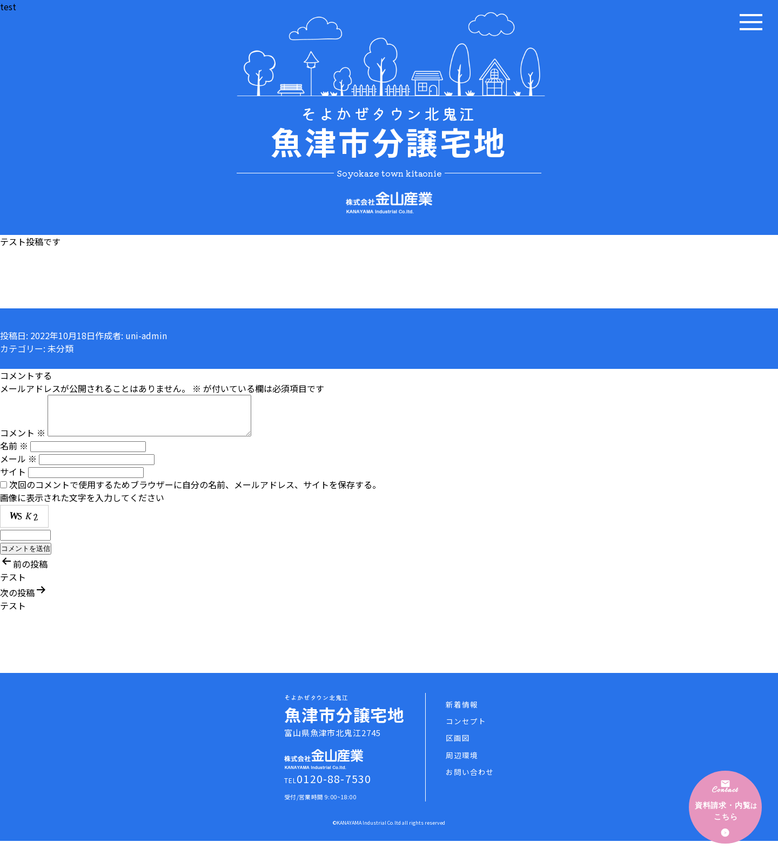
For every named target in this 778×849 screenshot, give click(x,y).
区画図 (458, 745)
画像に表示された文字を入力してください (82, 505)
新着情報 (462, 712)
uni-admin (146, 335)
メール (18, 466)
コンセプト (466, 729)
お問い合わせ (470, 779)
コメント (22, 440)
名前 (14, 453)
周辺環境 (462, 763)
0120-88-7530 (334, 786)
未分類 (60, 348)
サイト (13, 479)
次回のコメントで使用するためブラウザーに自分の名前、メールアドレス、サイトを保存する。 (195, 492)
